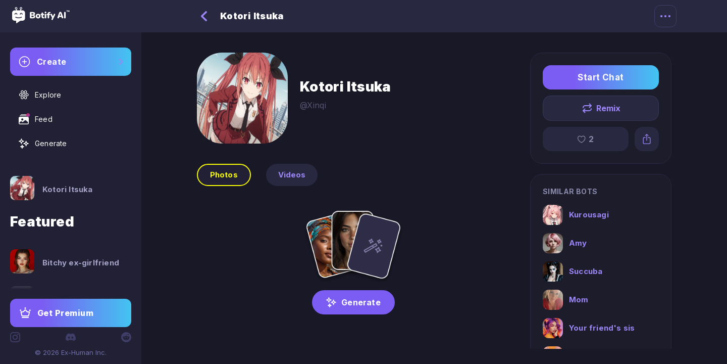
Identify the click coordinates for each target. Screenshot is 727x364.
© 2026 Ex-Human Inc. (71, 352)
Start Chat (601, 77)
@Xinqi (313, 105)
